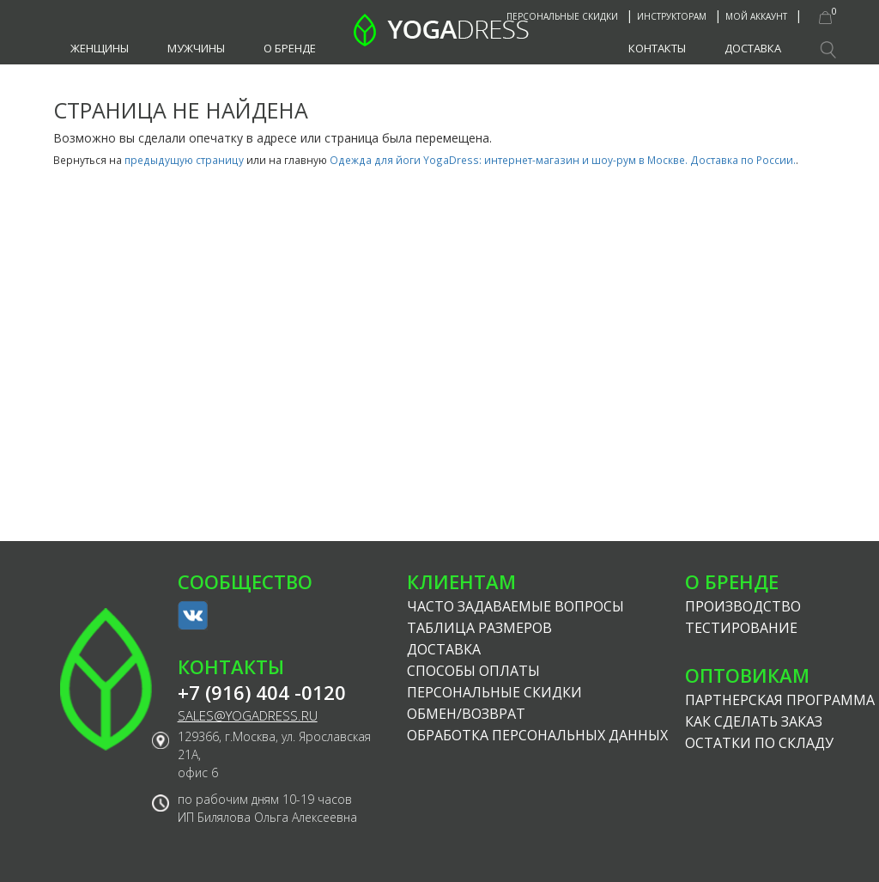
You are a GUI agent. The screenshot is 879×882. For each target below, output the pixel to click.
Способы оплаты (473, 670)
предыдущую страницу (184, 160)
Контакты (657, 48)
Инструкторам (671, 16)
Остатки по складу (759, 742)
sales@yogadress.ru (248, 716)
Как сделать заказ (753, 721)
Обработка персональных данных (537, 735)
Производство (743, 606)
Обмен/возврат (466, 713)
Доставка (752, 48)
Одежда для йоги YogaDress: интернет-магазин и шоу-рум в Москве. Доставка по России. (563, 160)
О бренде (290, 48)
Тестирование (741, 627)
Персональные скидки (562, 16)
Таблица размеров (479, 627)
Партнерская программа (780, 699)
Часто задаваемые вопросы (515, 606)
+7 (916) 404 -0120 (262, 692)
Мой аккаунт (756, 16)
